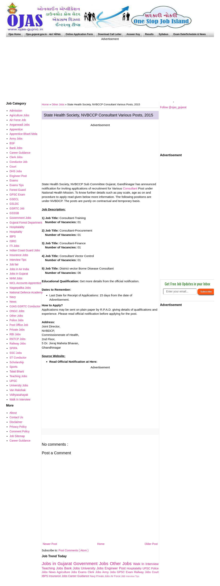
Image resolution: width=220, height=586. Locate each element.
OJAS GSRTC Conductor (25, 306)
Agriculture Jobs (67, 572)
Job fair (14, 264)
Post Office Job (19, 324)
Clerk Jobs (95, 572)
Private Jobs (103, 576)
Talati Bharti (17, 371)
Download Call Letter (109, 34)
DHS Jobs (16, 171)
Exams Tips (17, 185)
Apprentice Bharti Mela (23, 133)
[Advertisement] (110, 68)
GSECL (14, 199)
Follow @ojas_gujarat (173, 107)
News (53, 572)
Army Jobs (109, 572)
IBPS (45, 576)
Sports (13, 366)
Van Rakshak (18, 390)
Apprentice (16, 129)
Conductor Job (18, 161)
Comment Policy (20, 431)
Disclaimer (16, 422)
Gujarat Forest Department (26, 222)
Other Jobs (58, 104)
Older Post (151, 543)
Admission (16, 110)
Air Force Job (118, 576)
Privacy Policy (18, 426)
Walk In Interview (146, 564)
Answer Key (133, 34)
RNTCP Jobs (17, 339)
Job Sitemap (17, 436)
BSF (12, 143)
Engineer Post (116, 568)
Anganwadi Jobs (20, 124)
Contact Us (16, 417)
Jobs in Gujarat (57, 563)
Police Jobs (17, 320)
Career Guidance (79, 576)
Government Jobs (91, 563)
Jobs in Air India (19, 269)
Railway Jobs (143, 572)
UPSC (147, 568)
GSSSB (14, 213)
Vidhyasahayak (19, 394)
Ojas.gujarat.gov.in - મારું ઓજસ (43, 34)
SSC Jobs (16, 352)
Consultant (130, 188)
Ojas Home (14, 34)
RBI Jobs (15, 334)
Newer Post (50, 543)
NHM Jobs (16, 278)
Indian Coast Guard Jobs (25, 250)
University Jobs (93, 568)
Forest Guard (18, 189)
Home (100, 543)
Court (155, 572)
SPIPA (13, 348)
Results (149, 34)
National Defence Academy (26, 292)
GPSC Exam (125, 572)
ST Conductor (18, 357)
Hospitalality (135, 568)
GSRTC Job (17, 208)
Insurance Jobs (58, 576)
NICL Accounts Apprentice (25, 283)
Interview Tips (132, 576)
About (13, 412)
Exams (83, 572)
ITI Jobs (14, 245)
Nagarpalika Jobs (20, 287)
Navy (93, 576)
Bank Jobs (72, 568)
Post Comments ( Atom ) (73, 550)
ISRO (13, 241)
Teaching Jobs (53, 568)
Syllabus (163, 34)
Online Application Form (79, 34)
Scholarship (17, 362)
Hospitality (16, 231)
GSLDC (14, 203)
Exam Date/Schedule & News (190, 34)
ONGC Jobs (17, 311)
